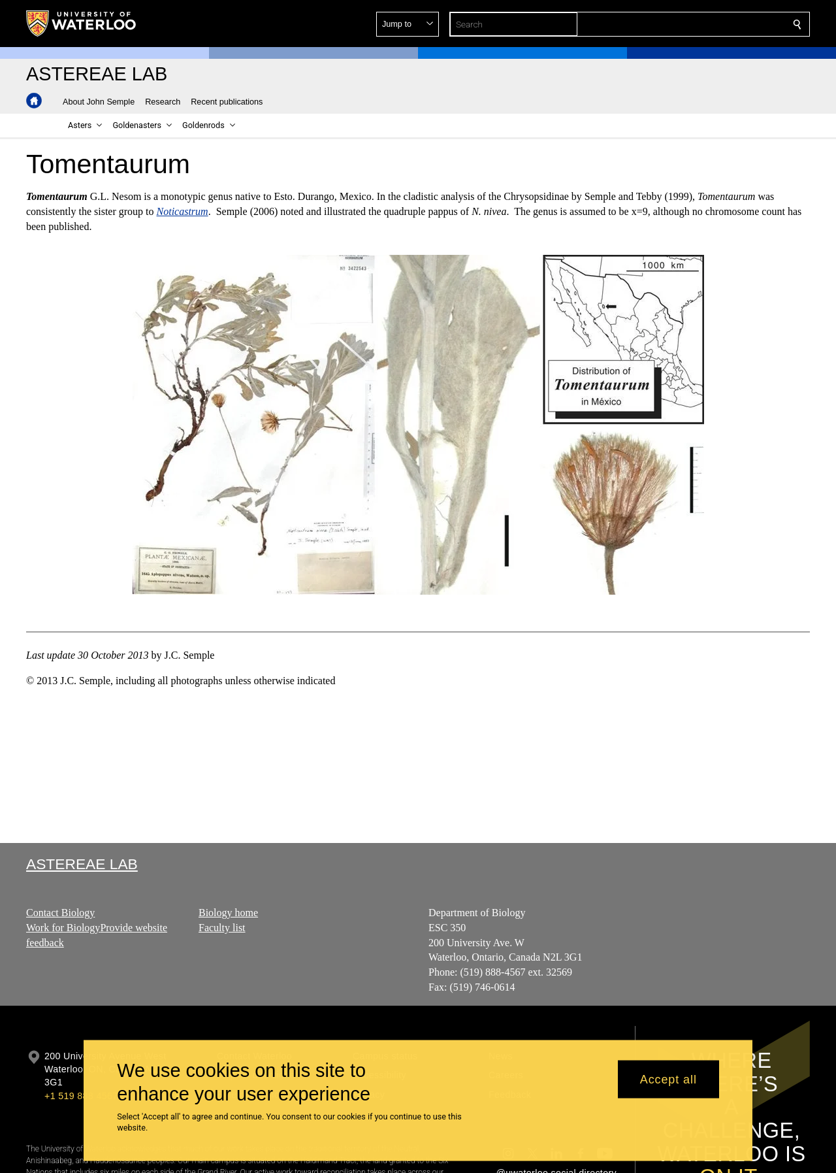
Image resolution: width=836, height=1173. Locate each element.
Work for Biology (63, 927)
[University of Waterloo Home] (81, 23)
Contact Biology (60, 912)
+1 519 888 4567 (81, 1096)
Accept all (668, 1078)
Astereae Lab (82, 863)
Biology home (228, 912)
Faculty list (222, 927)
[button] (702, 24)
